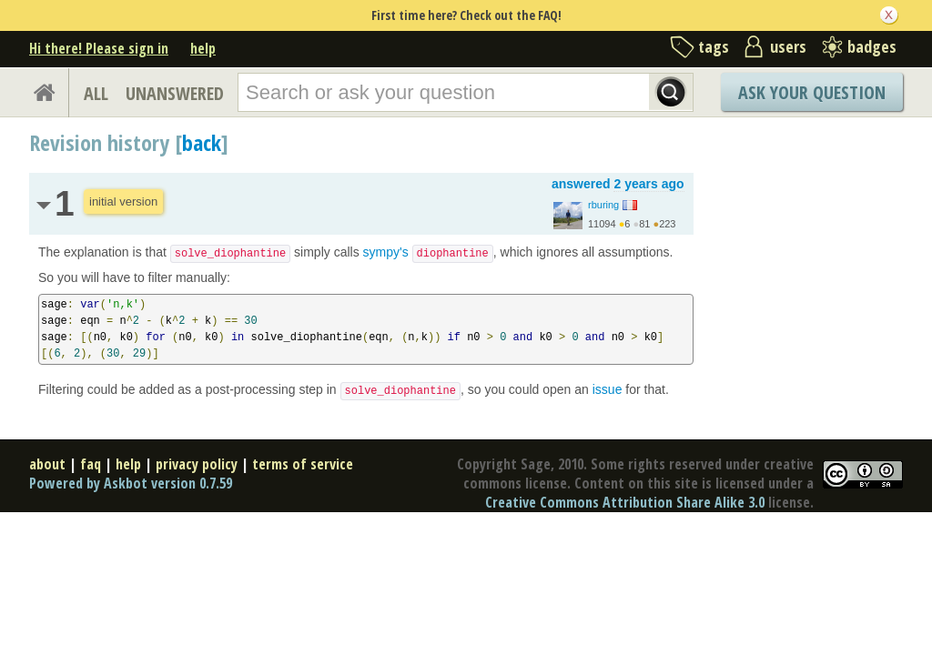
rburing (603, 204)
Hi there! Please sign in (98, 48)
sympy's (428, 252)
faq (90, 464)
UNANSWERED (175, 93)
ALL (96, 93)
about (47, 464)
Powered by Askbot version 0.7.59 (130, 483)
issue (608, 389)
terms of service (302, 464)
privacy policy (197, 464)
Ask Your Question (812, 92)
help (203, 48)
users (788, 46)
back (201, 142)
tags (713, 46)
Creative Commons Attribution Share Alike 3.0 (625, 502)
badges (872, 46)
